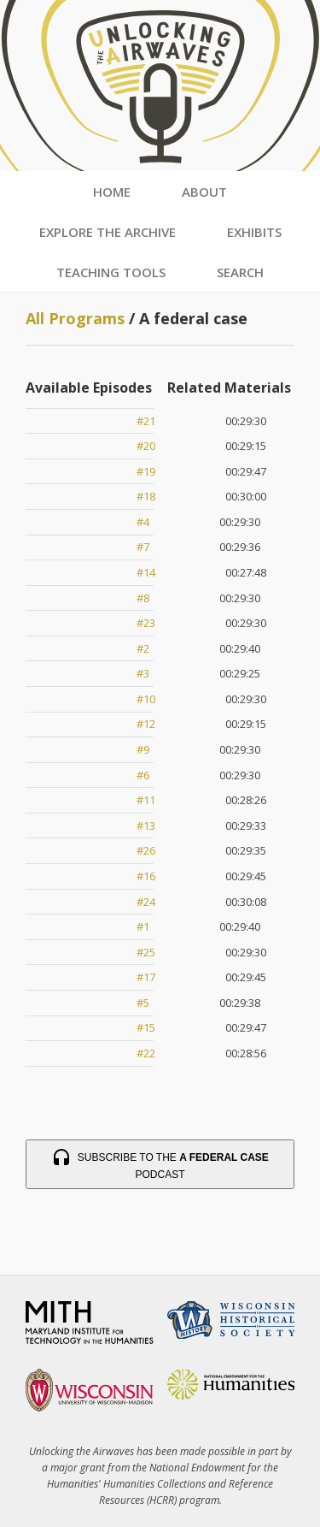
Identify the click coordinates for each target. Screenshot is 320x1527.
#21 (146, 421)
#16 (146, 876)
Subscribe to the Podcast (160, 1164)
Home (112, 191)
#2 (143, 648)
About (204, 191)
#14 (146, 572)
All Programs (75, 318)
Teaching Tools (111, 272)
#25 (146, 952)
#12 (146, 723)
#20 (146, 445)
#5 (143, 1002)
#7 (143, 546)
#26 (146, 850)
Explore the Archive (107, 231)
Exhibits (254, 231)
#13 (146, 825)
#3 (143, 673)
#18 (146, 496)
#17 (146, 977)
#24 (146, 901)
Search (240, 272)
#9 (143, 749)
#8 (143, 598)
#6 (143, 775)
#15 (146, 1027)
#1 (143, 926)
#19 (146, 471)
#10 (146, 699)
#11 (146, 800)
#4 (143, 522)
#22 (146, 1053)
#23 (146, 622)
